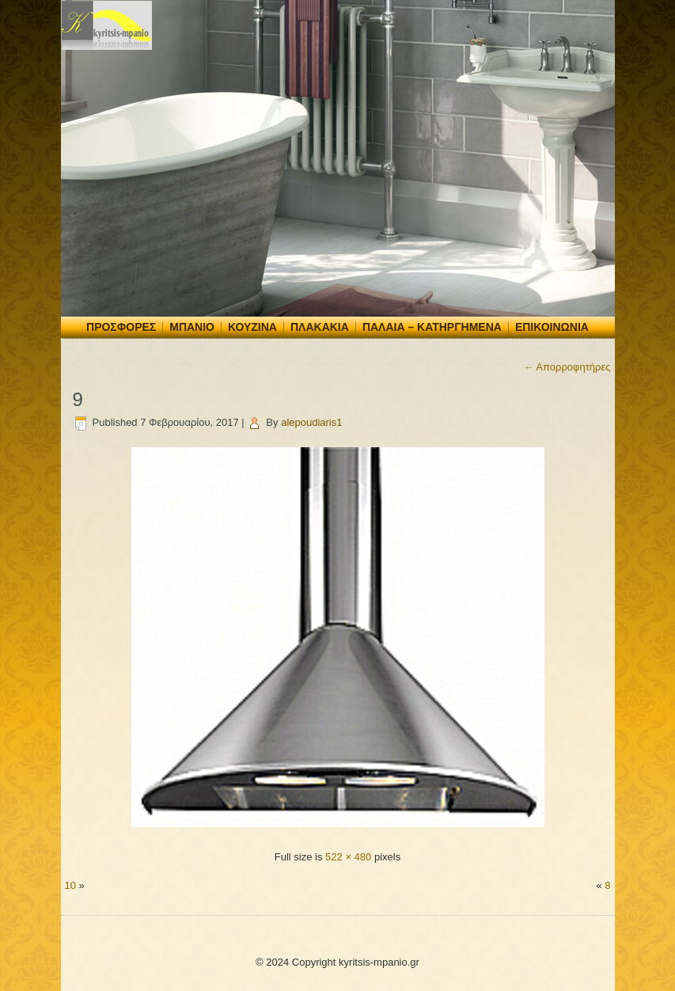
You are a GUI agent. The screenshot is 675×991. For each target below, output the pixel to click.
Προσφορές (121, 327)
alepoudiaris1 (311, 422)
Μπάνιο (191, 327)
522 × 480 (348, 857)
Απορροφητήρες (566, 367)
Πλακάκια (319, 327)
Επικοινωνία (552, 327)
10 (70, 885)
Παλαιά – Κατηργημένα (432, 327)
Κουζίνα (252, 327)
